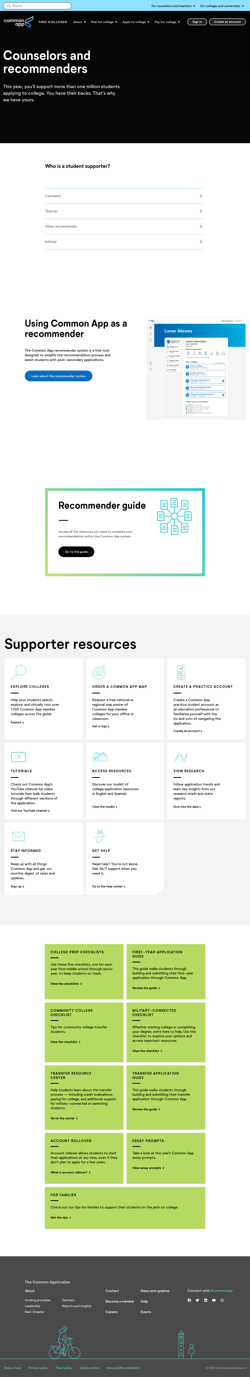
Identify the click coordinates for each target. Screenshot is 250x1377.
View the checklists (66, 983)
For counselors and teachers (172, 6)
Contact (112, 1291)
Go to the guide (76, 552)
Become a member (119, 1301)
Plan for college (102, 22)
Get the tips (60, 1217)
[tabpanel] (124, 196)
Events (146, 1312)
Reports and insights (76, 1306)
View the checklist (65, 1042)
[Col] (125, 218)
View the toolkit (104, 807)
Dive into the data (187, 807)
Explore (17, 722)
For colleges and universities (220, 6)
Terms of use (12, 1368)
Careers (111, 1312)
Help (144, 1301)
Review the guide (145, 988)
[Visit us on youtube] (214, 1300)
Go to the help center (108, 886)
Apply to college (134, 22)
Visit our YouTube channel (30, 810)
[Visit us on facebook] (189, 1300)
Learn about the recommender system (58, 376)
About (77, 22)
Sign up (17, 886)
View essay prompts (147, 1168)
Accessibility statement (123, 1368)
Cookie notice (89, 1368)
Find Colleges (53, 22)
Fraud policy (64, 1368)
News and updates (155, 1291)
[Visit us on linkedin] (205, 1300)
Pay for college (165, 22)
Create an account (227, 21)
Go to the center (64, 1118)
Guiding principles (37, 1300)
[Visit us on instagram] (222, 1300)
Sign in (197, 21)
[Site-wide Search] (37, 5)
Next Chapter (34, 1312)
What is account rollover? (70, 1172)
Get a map (100, 726)
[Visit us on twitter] (197, 1300)
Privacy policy (38, 1368)
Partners (68, 1300)
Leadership (32, 1306)
